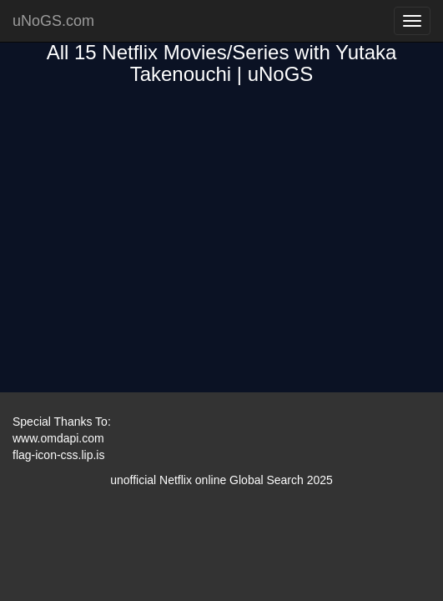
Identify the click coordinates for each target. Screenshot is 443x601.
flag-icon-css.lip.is (58, 455)
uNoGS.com (53, 21)
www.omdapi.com (58, 438)
